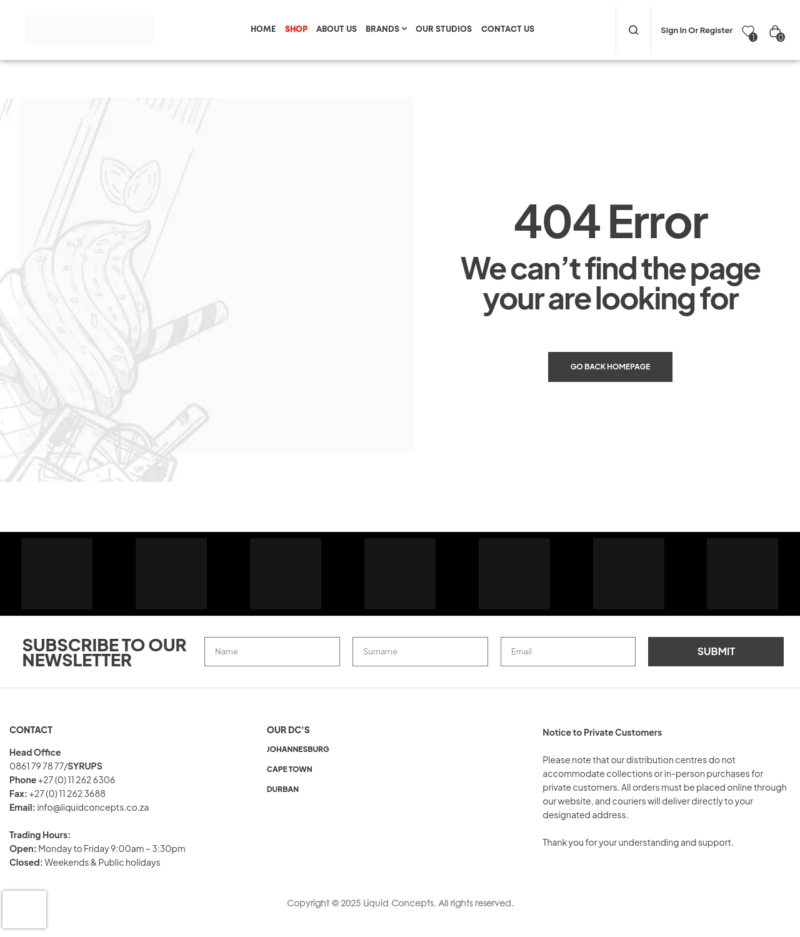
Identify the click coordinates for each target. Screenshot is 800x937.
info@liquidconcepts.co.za (93, 807)
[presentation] (24, 909)
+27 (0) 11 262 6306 (77, 779)
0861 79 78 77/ (38, 765)
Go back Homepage (611, 366)
